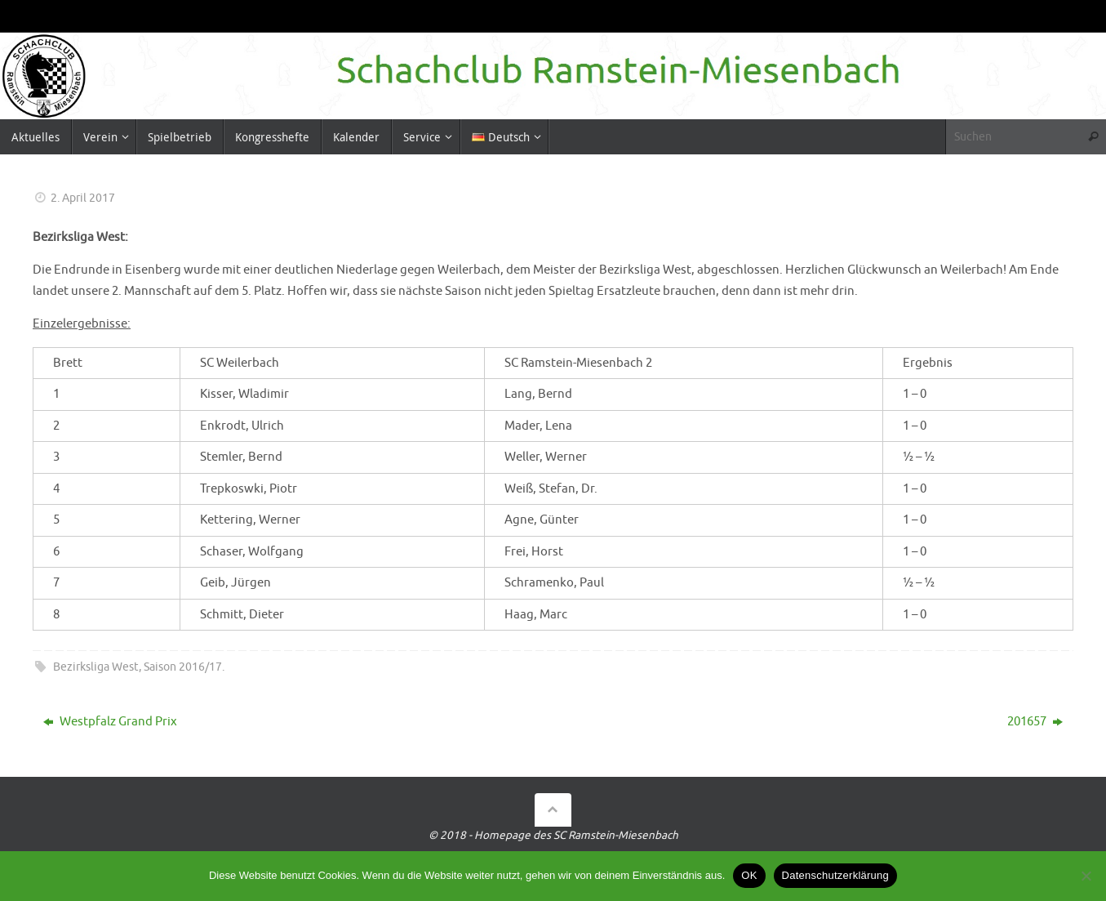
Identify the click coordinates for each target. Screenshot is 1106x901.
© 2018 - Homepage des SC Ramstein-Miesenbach (553, 835)
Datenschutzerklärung (835, 875)
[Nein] (1085, 876)
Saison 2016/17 (183, 667)
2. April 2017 (83, 198)
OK (749, 875)
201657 (1035, 721)
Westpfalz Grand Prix (110, 721)
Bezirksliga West (96, 667)
